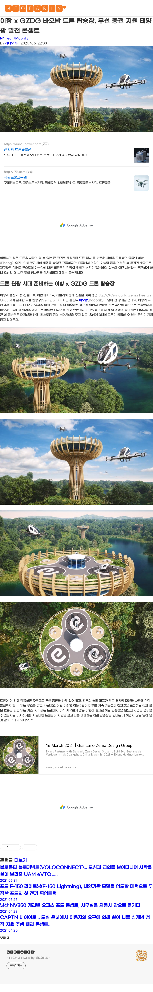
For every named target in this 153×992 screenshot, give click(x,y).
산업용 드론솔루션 (17, 150)
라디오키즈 (12, 43)
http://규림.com (14, 172)
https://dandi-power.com (22, 144)
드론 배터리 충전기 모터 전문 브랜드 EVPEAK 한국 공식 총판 (45, 155)
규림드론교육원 (15, 178)
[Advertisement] (76, 225)
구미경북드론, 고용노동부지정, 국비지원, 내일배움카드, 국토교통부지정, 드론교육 (57, 183)
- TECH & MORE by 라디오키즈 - (28, 957)
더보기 (20, 860)
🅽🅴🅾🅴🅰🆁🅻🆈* (35, 9)
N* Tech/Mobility (14, 38)
